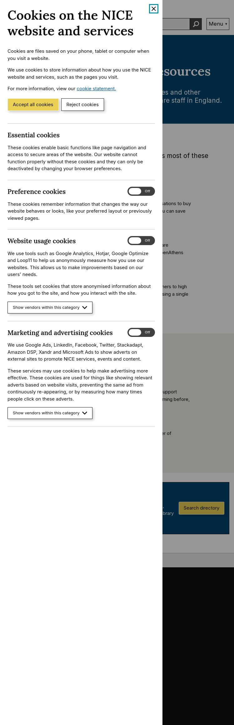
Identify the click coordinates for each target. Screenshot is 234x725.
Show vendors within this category (50, 307)
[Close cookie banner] (153, 8)
